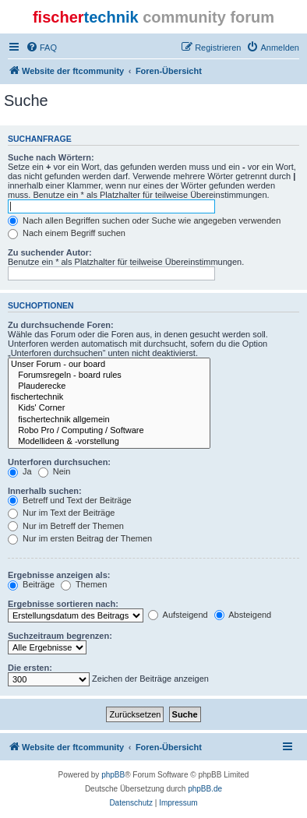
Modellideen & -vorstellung (109, 441)
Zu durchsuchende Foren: (61, 325)
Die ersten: (30, 667)
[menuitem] (41, 47)
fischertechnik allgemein (109, 419)
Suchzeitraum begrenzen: (60, 635)
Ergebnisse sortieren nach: (63, 603)
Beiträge (31, 584)
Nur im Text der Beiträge (61, 512)
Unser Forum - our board (109, 364)
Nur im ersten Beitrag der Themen (80, 538)
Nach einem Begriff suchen (66, 233)
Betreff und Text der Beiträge (70, 500)
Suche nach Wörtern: (51, 157)
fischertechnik (109, 397)
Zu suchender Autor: (50, 252)
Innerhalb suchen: (45, 490)
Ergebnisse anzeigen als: (59, 575)
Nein (54, 471)
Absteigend (243, 614)
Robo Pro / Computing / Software (109, 430)
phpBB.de (205, 789)
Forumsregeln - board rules (109, 375)
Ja (20, 471)
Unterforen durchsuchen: (59, 462)
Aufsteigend (178, 614)
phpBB (113, 774)
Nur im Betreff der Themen (66, 526)
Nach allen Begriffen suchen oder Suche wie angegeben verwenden (144, 220)
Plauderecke (109, 386)
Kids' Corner (109, 408)
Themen (84, 584)
